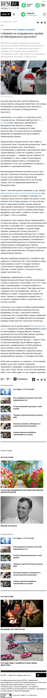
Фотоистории (7, 457)
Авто (2, 25)
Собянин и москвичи (26, 29)
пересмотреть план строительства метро (20, 193)
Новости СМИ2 (6, 450)
